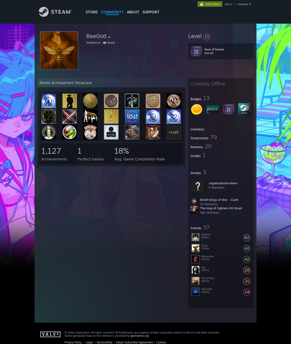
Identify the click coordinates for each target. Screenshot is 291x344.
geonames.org (139, 335)
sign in (228, 4)
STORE (92, 12)
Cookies (161, 342)
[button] (221, 35)
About (133, 12)
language (243, 4)
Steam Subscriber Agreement (134, 342)
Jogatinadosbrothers (223, 183)
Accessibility (105, 342)
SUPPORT (151, 12)
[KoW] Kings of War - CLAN (219, 200)
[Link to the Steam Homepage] (59, 15)
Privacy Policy (73, 342)
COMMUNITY (112, 12)
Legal (89, 342)
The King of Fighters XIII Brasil (221, 208)
